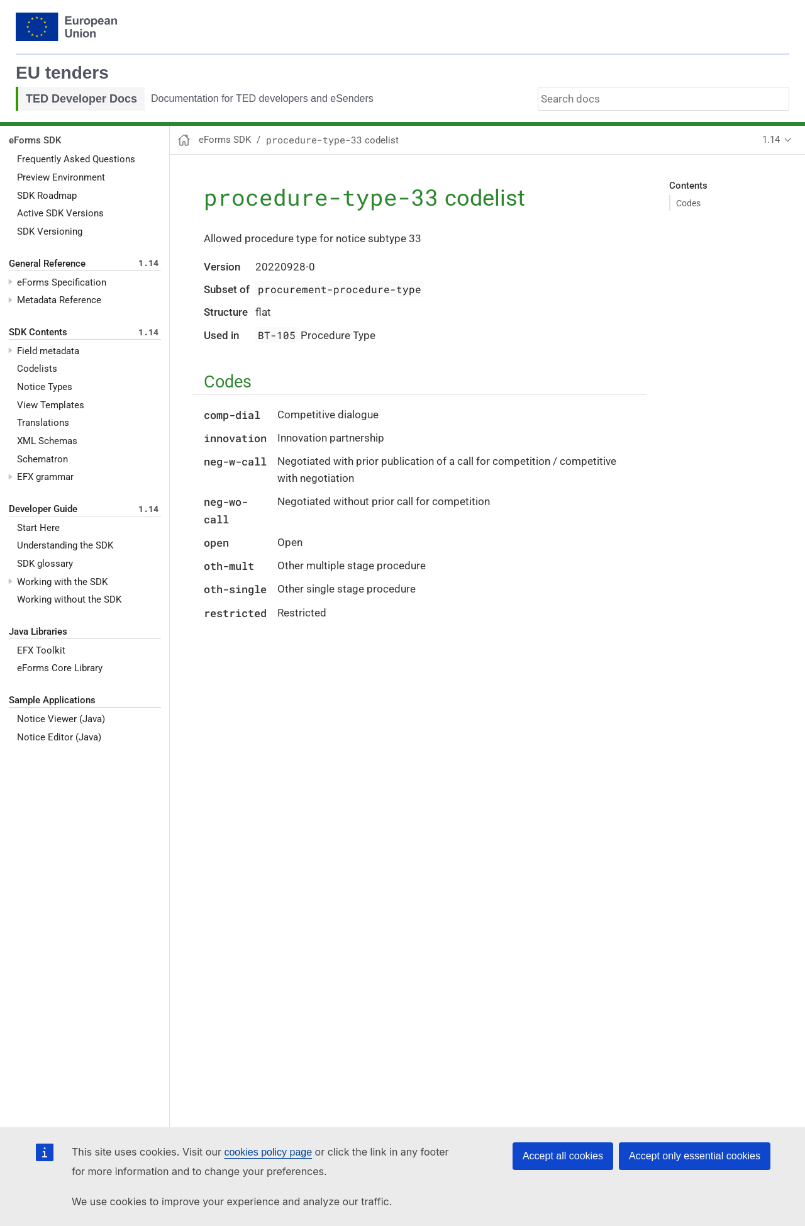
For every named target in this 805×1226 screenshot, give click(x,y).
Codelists (37, 368)
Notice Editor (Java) (59, 737)
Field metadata (48, 351)
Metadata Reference (59, 300)
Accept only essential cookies (694, 1156)
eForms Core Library (60, 668)
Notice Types (44, 387)
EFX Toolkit (41, 650)
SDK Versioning (49, 231)
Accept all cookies (563, 1156)
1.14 (771, 139)
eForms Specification (61, 282)
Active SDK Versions (60, 213)
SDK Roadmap (47, 195)
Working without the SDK (69, 599)
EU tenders (62, 72)
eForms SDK (35, 140)
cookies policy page (268, 1152)
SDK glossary (45, 563)
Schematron (42, 459)
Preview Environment (61, 177)
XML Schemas (47, 441)
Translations (43, 422)
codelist (332, 140)
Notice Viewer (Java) (61, 719)
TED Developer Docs (81, 98)
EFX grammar (45, 476)
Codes (688, 203)
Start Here (38, 527)
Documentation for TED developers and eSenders (262, 98)
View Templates (50, 405)
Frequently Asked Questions (76, 159)
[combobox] (663, 99)
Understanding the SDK (65, 545)
